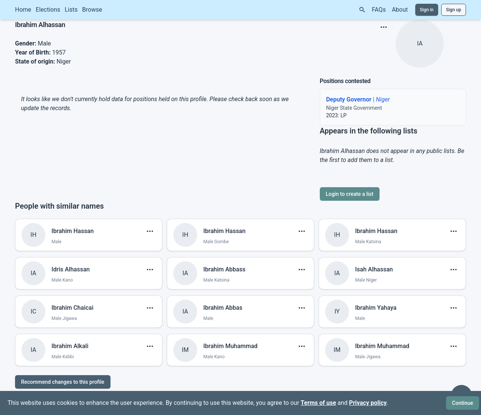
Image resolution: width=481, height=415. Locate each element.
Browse (92, 9)
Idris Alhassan (70, 269)
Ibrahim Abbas (222, 307)
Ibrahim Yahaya (375, 307)
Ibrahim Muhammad (230, 346)
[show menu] (384, 27)
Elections (48, 9)
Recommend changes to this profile (62, 382)
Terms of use (318, 402)
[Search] (362, 10)
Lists (71, 9)
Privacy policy (368, 402)
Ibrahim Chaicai (72, 307)
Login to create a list (350, 194)
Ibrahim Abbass (224, 269)
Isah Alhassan (374, 269)
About (400, 9)
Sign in (427, 9)
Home (23, 9)
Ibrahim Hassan (72, 231)
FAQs (379, 9)
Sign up (453, 9)
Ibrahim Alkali (69, 346)
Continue (462, 403)
